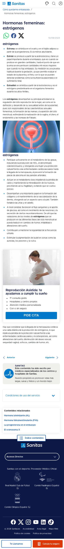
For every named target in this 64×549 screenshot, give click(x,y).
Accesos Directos (14, 457)
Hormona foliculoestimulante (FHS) (21, 420)
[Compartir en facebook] (13, 38)
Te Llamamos (16, 544)
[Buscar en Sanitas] (53, 3)
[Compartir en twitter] (21, 38)
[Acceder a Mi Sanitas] (60, 3)
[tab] (47, 3)
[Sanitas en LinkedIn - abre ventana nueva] (43, 524)
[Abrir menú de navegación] (3, 3)
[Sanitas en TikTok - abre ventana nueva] (50, 524)
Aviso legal (41, 529)
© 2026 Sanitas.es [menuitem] (12, 529)
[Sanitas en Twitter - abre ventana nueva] (20, 524)
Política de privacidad (42, 533)
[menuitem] (17, 9)
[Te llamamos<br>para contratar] (47, 3)
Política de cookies (22, 533)
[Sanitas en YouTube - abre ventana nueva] (35, 524)
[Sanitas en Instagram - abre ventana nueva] (28, 524)
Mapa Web (53, 529)
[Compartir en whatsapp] (6, 38)
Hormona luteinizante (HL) (17, 415)
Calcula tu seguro (51, 544)
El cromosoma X (12, 430)
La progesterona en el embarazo (20, 425)
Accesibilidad (28, 529)
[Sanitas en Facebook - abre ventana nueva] (13, 524)
